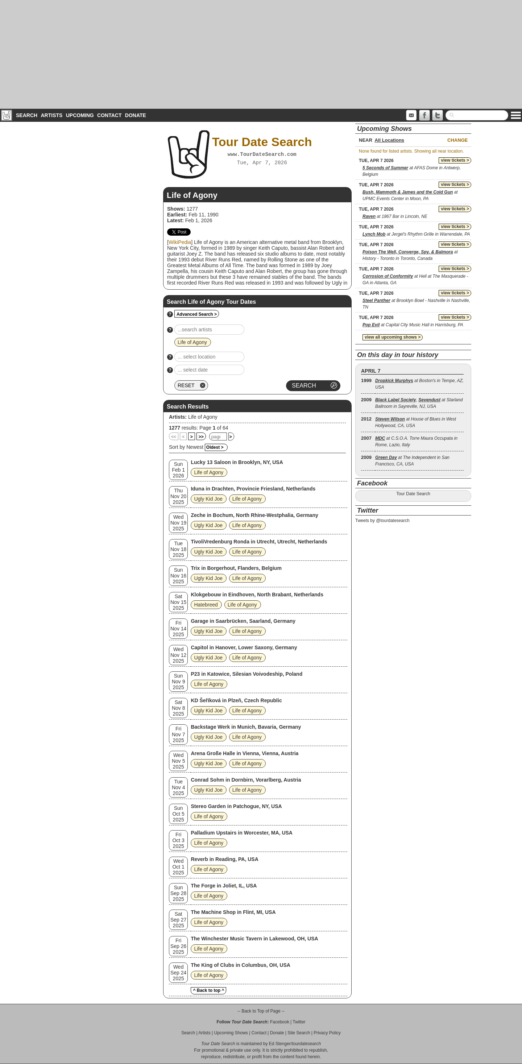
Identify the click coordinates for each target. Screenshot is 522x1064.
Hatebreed (206, 605)
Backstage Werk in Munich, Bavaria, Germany (246, 727)
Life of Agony (203, 417)
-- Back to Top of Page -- (261, 1011)
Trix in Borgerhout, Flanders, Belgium (236, 568)
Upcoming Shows (231, 1032)
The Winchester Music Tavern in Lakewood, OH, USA (254, 938)
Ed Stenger (280, 1043)
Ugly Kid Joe (208, 499)
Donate (135, 115)
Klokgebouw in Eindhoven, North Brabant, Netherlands (257, 594)
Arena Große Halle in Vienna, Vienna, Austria (244, 753)
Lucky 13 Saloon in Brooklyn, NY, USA (237, 462)
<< (173, 436)
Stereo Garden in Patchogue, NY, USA (236, 806)
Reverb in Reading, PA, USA (224, 859)
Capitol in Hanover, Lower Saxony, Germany (244, 647)
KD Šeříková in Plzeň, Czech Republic (236, 700)
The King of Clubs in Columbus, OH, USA (240, 965)
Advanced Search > (197, 314)
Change (457, 140)
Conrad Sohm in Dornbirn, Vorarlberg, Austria (246, 780)
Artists (51, 115)
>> (201, 436)
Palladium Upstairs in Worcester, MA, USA (242, 833)
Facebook (279, 1021)
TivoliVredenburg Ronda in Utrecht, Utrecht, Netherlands (259, 542)
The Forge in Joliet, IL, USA (224, 886)
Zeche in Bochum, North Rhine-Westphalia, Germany (254, 515)
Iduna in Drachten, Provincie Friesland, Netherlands (253, 489)
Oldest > (215, 447)
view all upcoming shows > (392, 337)
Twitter (299, 1021)
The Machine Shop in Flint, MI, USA (233, 912)
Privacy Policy (327, 1032)
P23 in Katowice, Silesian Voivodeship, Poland (246, 674)
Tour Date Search (413, 493)
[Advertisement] (261, 54)
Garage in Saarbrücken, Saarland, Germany (243, 621)
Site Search (298, 1032)
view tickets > (455, 160)
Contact (109, 115)
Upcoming (80, 115)
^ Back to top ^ (208, 990)
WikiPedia (180, 242)
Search (26, 115)
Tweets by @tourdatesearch (382, 520)
